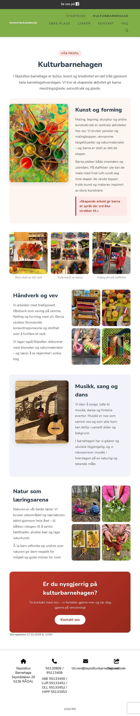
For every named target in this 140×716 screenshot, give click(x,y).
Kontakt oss (70, 620)
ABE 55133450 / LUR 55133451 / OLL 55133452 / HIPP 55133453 (54, 685)
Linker (84, 23)
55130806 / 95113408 (54, 670)
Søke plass (59, 23)
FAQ (124, 23)
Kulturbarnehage (110, 16)
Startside (76, 16)
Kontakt (106, 23)
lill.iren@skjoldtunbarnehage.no (95, 668)
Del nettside (117, 665)
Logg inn (70, 709)
